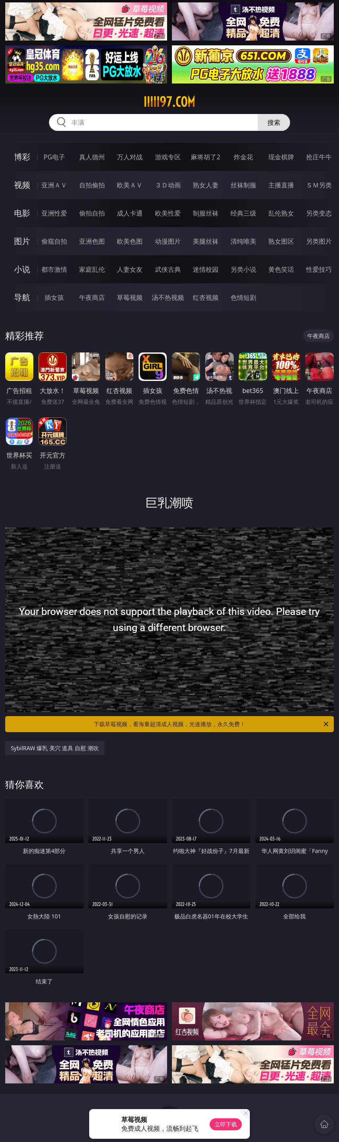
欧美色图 (130, 241)
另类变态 (319, 213)
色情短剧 (243, 297)
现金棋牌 (281, 157)
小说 (22, 269)
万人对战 (130, 157)
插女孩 (54, 297)
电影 (22, 213)
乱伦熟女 (281, 213)
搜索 (274, 122)
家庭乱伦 (92, 269)
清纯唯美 (243, 241)
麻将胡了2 (205, 157)
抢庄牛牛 (319, 157)
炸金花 (243, 157)
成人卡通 (130, 213)
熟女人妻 (206, 185)
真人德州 (92, 157)
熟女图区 (281, 241)
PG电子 (54, 157)
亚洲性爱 (54, 213)
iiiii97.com (169, 102)
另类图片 (319, 241)
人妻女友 (130, 269)
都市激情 (54, 269)
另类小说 (243, 269)
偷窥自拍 (54, 241)
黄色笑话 (281, 269)
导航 (22, 297)
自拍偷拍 (92, 185)
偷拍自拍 (92, 213)
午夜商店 (92, 297)
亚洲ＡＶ (54, 185)
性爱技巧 (319, 269)
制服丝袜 (206, 213)
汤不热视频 (168, 297)
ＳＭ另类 (319, 185)
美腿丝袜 (206, 241)
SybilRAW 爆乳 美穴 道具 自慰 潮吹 (55, 748)
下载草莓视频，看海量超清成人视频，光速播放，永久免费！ (212, 724)
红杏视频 (206, 297)
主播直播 (281, 185)
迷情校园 (206, 269)
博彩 (22, 156)
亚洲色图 (92, 241)
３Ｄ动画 (168, 185)
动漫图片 (168, 241)
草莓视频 (130, 297)
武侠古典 (168, 269)
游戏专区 (168, 157)
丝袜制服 (243, 185)
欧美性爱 (168, 213)
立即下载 (225, 1124)
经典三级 (243, 213)
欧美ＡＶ (130, 185)
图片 (22, 241)
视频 (22, 184)
